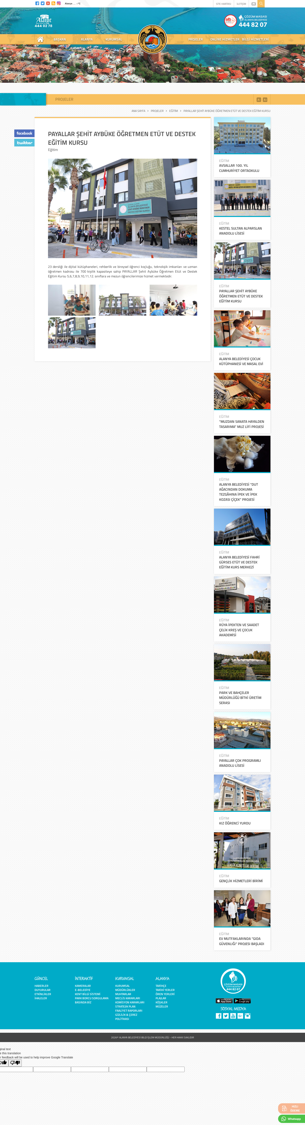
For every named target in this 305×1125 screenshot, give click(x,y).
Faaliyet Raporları (128, 1010)
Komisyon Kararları (129, 1002)
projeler (195, 39)
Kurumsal (122, 986)
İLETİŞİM (241, 4)
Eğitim (173, 111)
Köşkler (161, 1002)
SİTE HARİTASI (223, 4)
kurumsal (114, 39)
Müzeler (162, 1006)
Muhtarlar (123, 994)
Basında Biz (83, 1002)
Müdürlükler (125, 990)
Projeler (157, 111)
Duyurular (42, 990)
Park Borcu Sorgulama (91, 998)
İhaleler (41, 998)
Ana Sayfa (138, 111)
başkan (60, 39)
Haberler (41, 986)
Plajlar (161, 998)
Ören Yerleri (165, 994)
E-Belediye (82, 990)
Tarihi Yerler (165, 990)
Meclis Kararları (127, 998)
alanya (87, 39)
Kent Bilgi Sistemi (87, 994)
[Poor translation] (15, 1063)
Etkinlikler (43, 994)
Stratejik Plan (125, 1006)
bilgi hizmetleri (255, 39)
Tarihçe (161, 986)
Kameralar (83, 986)
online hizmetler (224, 39)
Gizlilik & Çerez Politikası (126, 1016)
